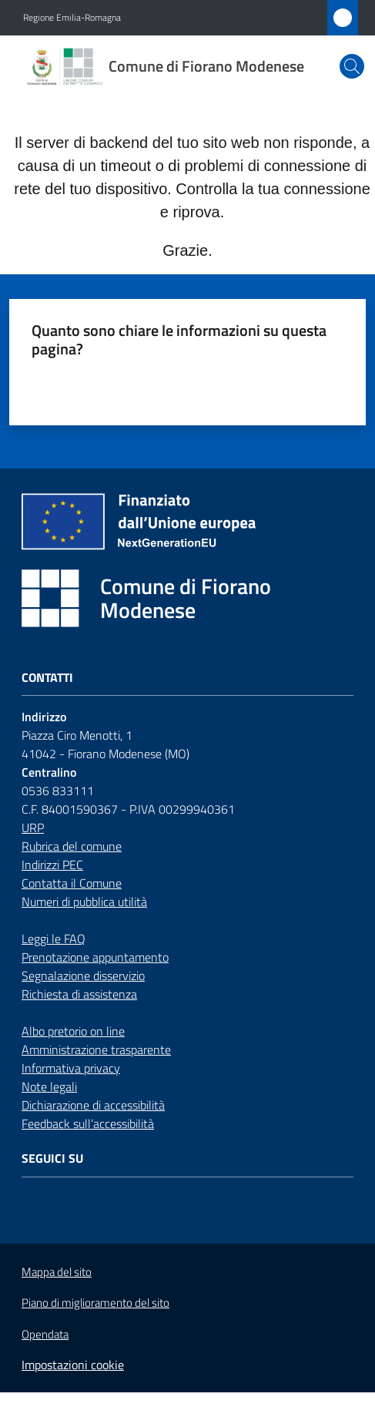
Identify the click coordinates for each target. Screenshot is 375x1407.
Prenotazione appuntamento (95, 957)
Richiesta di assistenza (79, 994)
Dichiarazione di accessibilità (93, 1105)
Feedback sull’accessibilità (88, 1123)
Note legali (49, 1086)
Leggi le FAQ (53, 938)
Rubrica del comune (72, 846)
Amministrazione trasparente (96, 1049)
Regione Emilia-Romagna (72, 18)
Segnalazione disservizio (83, 975)
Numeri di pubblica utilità (84, 901)
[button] (352, 66)
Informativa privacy (71, 1068)
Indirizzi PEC (52, 864)
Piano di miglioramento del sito (95, 1302)
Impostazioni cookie (73, 1364)
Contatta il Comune (72, 883)
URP (33, 827)
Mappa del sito (57, 1272)
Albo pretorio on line (73, 1031)
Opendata (45, 1334)
